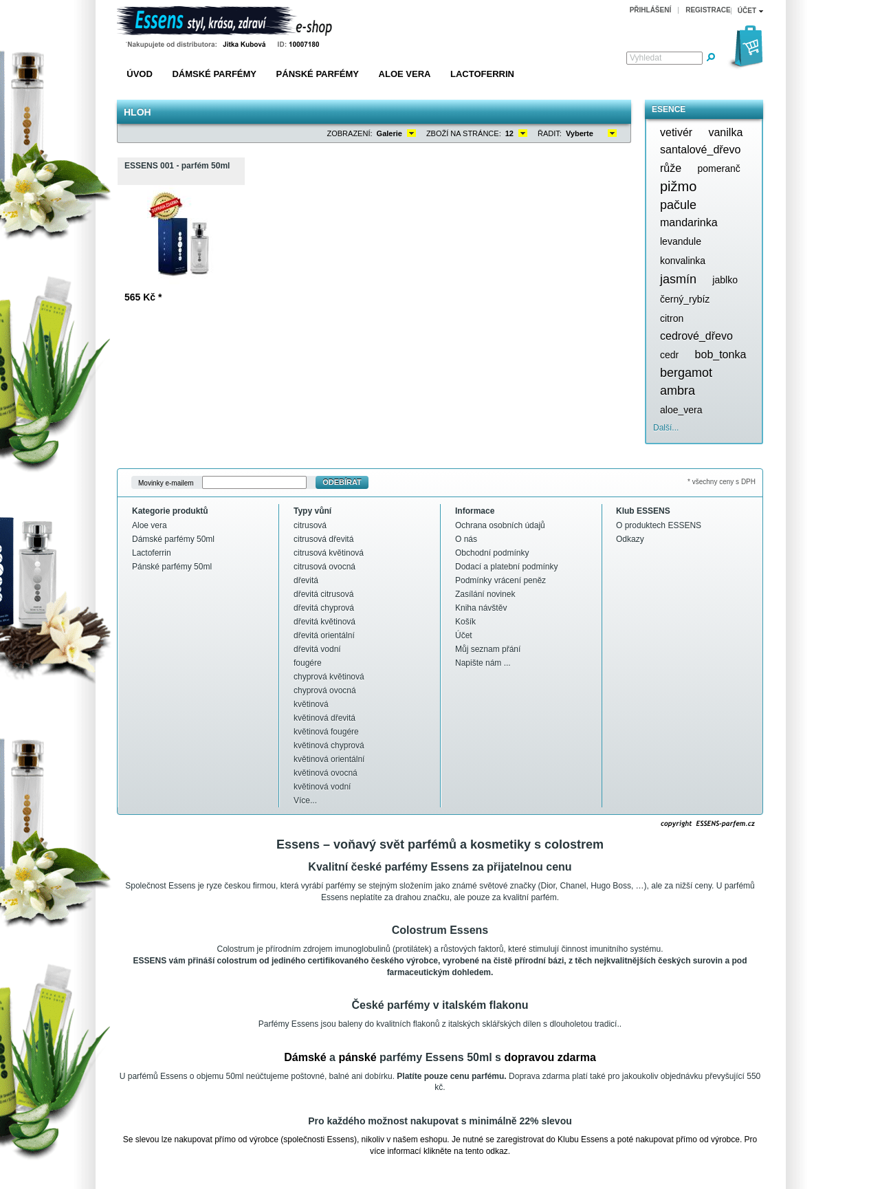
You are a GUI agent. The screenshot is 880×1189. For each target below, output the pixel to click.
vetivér (676, 132)
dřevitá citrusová (323, 594)
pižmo (678, 186)
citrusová (310, 525)
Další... (666, 428)
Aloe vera (405, 74)
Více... (305, 800)
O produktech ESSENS (658, 525)
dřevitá (306, 580)
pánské (357, 1057)
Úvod (139, 74)
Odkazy (630, 539)
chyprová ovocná (325, 690)
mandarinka (689, 222)
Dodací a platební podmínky (506, 566)
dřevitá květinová (324, 621)
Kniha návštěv (481, 608)
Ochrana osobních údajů (500, 525)
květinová (311, 704)
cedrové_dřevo (696, 336)
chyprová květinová (329, 676)
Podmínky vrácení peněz (500, 580)
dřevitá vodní (317, 649)
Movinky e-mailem (166, 482)
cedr (669, 354)
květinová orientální (329, 759)
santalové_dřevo (700, 149)
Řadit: (550, 133)
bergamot (686, 373)
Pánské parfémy (317, 74)
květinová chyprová (329, 745)
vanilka (725, 132)
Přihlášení (651, 10)
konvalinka (682, 260)
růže (670, 168)
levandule (680, 241)
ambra (677, 390)
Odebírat (342, 482)
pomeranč (718, 168)
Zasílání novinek (485, 594)
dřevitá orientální (324, 635)
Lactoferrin (482, 74)
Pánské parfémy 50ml (172, 566)
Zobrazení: (350, 133)
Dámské (305, 1057)
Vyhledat (645, 58)
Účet (463, 635)
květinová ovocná (326, 773)
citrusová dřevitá (323, 539)
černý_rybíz (685, 299)
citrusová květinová (329, 553)
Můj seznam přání (487, 649)
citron (671, 318)
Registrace (708, 10)
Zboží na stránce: (463, 133)
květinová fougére (326, 732)
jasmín (678, 279)
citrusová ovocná (324, 566)
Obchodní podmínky (492, 553)
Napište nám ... (483, 663)
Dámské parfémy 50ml (173, 539)
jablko (725, 279)
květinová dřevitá (324, 718)
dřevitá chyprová (324, 608)
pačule (678, 205)
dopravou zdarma (549, 1057)
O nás (466, 539)
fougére (308, 663)
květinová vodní (322, 787)
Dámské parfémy (214, 74)
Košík (465, 621)
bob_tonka (721, 354)
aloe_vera (681, 409)
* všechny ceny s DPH (722, 482)
